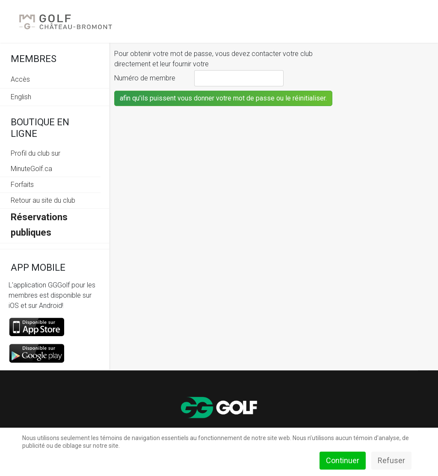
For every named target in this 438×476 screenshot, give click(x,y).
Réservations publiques (39, 225)
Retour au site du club (43, 200)
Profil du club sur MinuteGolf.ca (35, 161)
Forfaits (22, 184)
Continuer (342, 460)
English (21, 97)
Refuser (391, 460)
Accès (20, 79)
